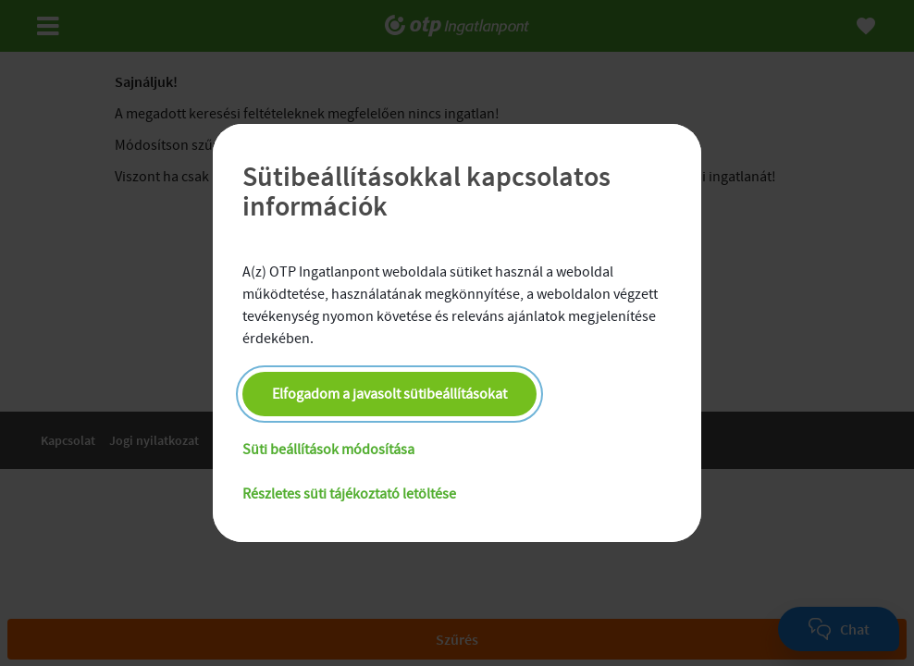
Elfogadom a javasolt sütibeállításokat (389, 394)
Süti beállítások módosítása (328, 449)
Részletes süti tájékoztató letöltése (349, 494)
